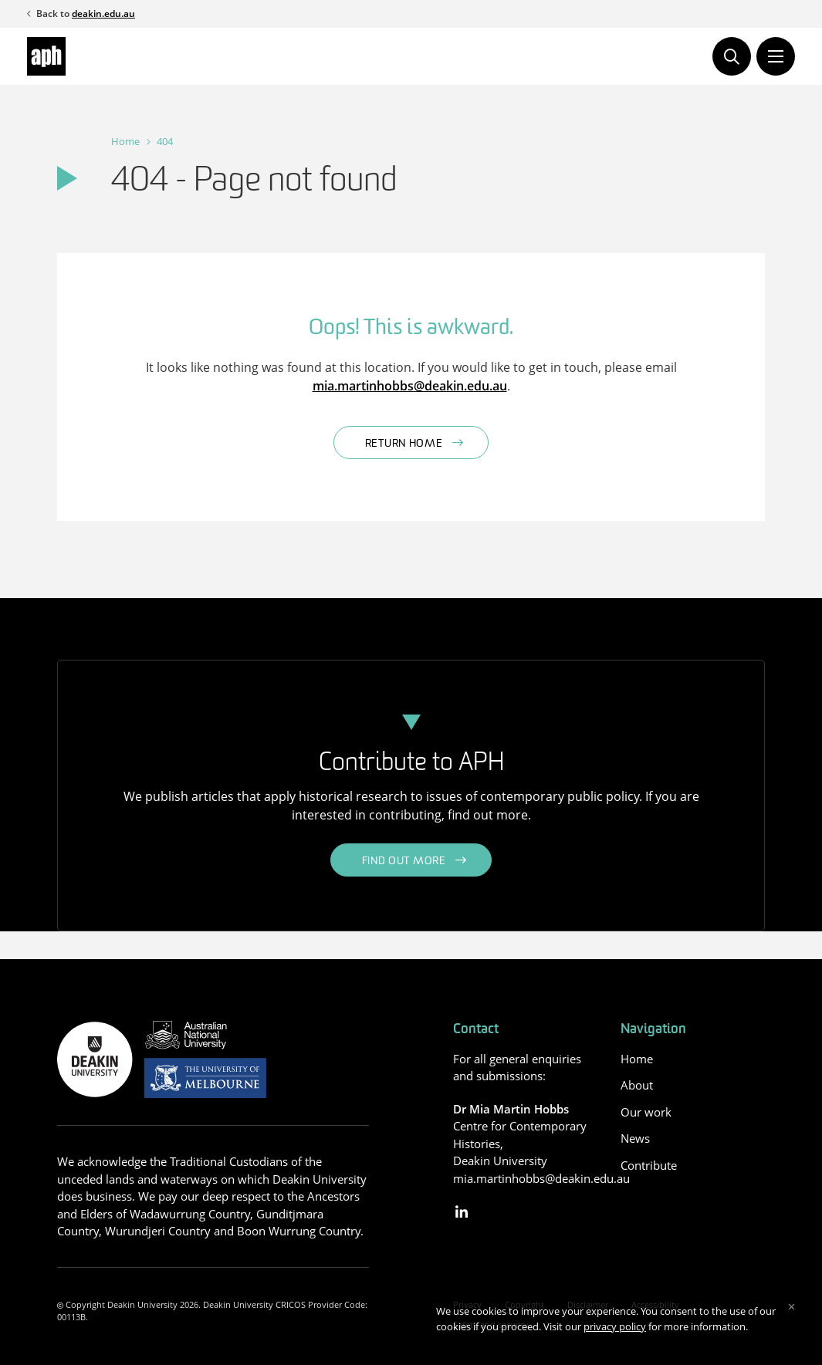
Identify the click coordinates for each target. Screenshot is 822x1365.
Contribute (649, 1165)
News (635, 1138)
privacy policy (615, 1326)
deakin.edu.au (103, 13)
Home (125, 141)
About (637, 1085)
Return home (404, 444)
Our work (646, 1112)
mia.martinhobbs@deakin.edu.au (410, 385)
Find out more (404, 861)
